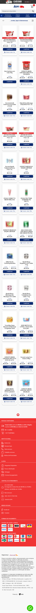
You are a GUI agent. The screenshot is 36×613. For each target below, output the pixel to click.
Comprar (9, 49)
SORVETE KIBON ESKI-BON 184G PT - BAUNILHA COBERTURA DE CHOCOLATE (26, 392)
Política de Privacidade (10, 455)
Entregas (7, 472)
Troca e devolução (9, 468)
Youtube (7, 513)
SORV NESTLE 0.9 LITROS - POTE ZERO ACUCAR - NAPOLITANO (26, 328)
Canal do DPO (8, 499)
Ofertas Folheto (18, 15)
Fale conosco (8, 449)
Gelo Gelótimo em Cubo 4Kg (9, 72)
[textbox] (18, 11)
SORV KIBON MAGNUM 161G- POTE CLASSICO (10, 390)
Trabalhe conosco (10, 452)
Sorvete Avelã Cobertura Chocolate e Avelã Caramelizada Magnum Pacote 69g (9, 106)
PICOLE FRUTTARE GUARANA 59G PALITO (26, 200)
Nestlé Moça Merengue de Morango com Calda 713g (10, 296)
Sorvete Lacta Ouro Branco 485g (26, 357)
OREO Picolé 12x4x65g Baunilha (9, 262)
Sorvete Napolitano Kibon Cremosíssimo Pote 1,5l (9, 41)
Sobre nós (7, 443)
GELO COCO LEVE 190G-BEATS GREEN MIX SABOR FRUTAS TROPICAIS (26, 232)
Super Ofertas (28, 15)
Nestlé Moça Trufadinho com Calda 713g (26, 295)
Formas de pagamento (11, 475)
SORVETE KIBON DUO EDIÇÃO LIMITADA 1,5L (26, 168)
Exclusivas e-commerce (8, 15)
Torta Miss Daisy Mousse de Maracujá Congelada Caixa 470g (9, 328)
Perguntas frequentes (11, 465)
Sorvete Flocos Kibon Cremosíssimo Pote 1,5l (26, 41)
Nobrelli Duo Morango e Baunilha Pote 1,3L (26, 103)
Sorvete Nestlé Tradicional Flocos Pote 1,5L (9, 168)
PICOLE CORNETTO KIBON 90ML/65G (9, 199)
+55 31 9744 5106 (12, 496)
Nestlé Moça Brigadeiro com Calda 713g (26, 263)
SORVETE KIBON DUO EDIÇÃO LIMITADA (9, 230)
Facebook (6, 509)
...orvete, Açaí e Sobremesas (19, 20)
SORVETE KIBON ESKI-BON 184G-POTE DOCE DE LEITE (9, 358)
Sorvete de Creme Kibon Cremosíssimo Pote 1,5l (26, 136)
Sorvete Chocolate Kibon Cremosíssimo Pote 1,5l (9, 136)
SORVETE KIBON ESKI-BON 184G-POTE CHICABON (26, 73)
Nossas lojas (8, 446)
